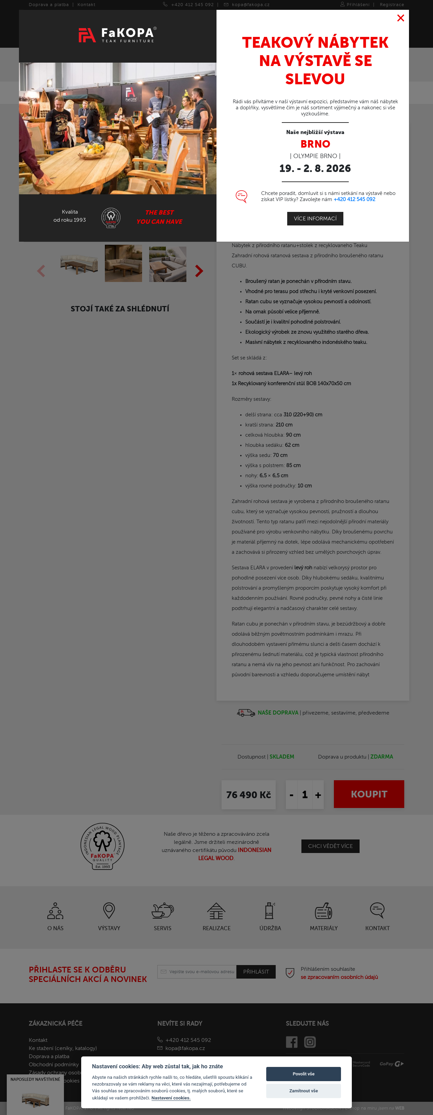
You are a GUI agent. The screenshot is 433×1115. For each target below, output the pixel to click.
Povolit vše (303, 1073)
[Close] (401, 17)
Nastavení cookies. (171, 1097)
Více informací (315, 218)
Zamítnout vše (303, 1090)
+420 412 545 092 (354, 198)
